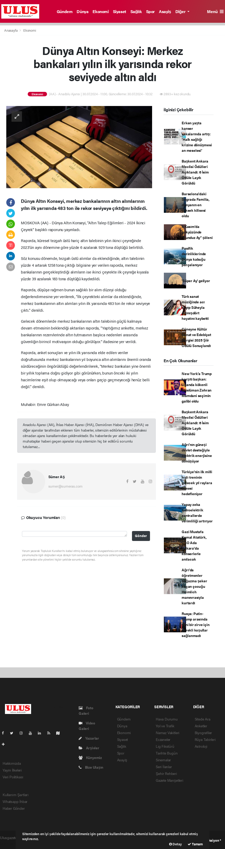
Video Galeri (87, 725)
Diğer (180, 11)
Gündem (65, 11)
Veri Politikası (13, 776)
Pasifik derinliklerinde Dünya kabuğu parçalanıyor (194, 256)
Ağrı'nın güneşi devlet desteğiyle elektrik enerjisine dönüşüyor (197, 452)
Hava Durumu (167, 719)
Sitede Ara (202, 719)
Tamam (195, 843)
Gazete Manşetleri (169, 780)
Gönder (141, 535)
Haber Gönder (14, 808)
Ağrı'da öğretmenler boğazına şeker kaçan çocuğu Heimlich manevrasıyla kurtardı (194, 586)
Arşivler (89, 747)
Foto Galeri (86, 710)
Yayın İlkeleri (12, 770)
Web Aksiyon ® (210, 840)
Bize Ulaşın (91, 767)
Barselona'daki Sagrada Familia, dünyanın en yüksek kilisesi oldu (196, 204)
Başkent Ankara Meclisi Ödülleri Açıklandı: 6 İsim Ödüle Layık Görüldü (195, 172)
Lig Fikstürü (165, 746)
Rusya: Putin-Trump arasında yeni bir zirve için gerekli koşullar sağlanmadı (195, 624)
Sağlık (136, 11)
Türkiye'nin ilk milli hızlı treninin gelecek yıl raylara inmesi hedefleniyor (197, 482)
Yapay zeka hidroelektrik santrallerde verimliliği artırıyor (197, 512)
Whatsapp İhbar (15, 801)
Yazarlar (89, 738)
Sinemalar (163, 759)
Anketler (201, 725)
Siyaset (119, 11)
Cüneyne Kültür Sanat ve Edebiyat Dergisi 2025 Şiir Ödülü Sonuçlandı (196, 337)
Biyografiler (203, 732)
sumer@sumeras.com (65, 486)
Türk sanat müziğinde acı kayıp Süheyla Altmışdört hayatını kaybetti (195, 307)
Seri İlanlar (164, 766)
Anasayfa (11, 30)
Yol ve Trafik (165, 725)
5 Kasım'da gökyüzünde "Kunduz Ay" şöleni (197, 232)
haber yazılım (10, 843)
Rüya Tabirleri (205, 739)
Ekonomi (100, 11)
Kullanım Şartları (15, 794)
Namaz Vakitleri (167, 732)
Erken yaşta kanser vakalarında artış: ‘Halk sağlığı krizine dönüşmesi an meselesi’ (197, 136)
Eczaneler (163, 739)
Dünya (82, 11)
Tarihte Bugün (167, 753)
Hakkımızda (12, 763)
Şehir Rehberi (166, 773)
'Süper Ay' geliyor (196, 280)
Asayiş (165, 11)
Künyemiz (90, 757)
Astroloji (201, 746)
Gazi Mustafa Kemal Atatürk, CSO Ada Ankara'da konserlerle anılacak (194, 545)
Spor (150, 11)
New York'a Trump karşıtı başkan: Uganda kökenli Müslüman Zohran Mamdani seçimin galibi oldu (197, 387)
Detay (175, 843)
